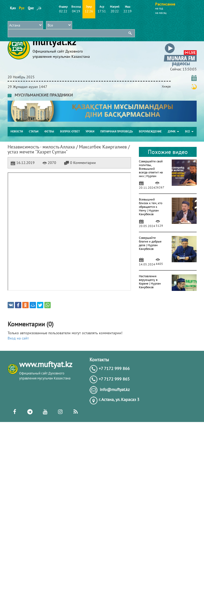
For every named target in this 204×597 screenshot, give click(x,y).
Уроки (90, 131)
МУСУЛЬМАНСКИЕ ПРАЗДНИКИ (40, 94)
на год (159, 8)
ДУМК (173, 131)
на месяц (160, 13)
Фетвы (49, 131)
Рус (21, 8)
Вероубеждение (150, 131)
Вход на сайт (18, 338)
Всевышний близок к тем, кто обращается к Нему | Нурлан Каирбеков (150, 206)
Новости (17, 131)
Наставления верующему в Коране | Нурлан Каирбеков (150, 281)
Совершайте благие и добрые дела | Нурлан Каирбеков (150, 243)
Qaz (30, 8)
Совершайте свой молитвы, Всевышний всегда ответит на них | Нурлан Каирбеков (151, 170)
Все (189, 131)
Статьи (33, 131)
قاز (39, 8)
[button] (180, 44)
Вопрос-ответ (70, 131)
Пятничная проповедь (116, 131)
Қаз (12, 8)
